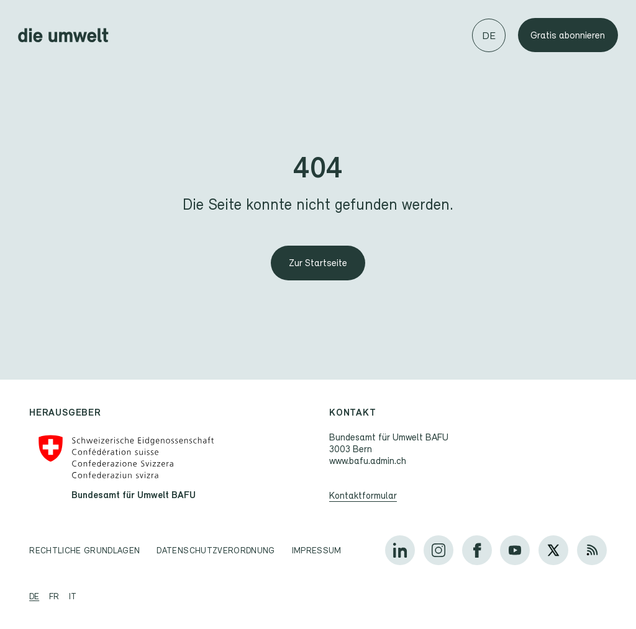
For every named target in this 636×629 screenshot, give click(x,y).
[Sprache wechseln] (489, 35)
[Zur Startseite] (318, 263)
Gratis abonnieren (567, 35)
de (34, 596)
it (72, 596)
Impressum (317, 550)
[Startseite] (63, 35)
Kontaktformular (363, 495)
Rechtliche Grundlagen (84, 550)
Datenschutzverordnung (216, 550)
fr (54, 596)
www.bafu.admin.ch (367, 460)
